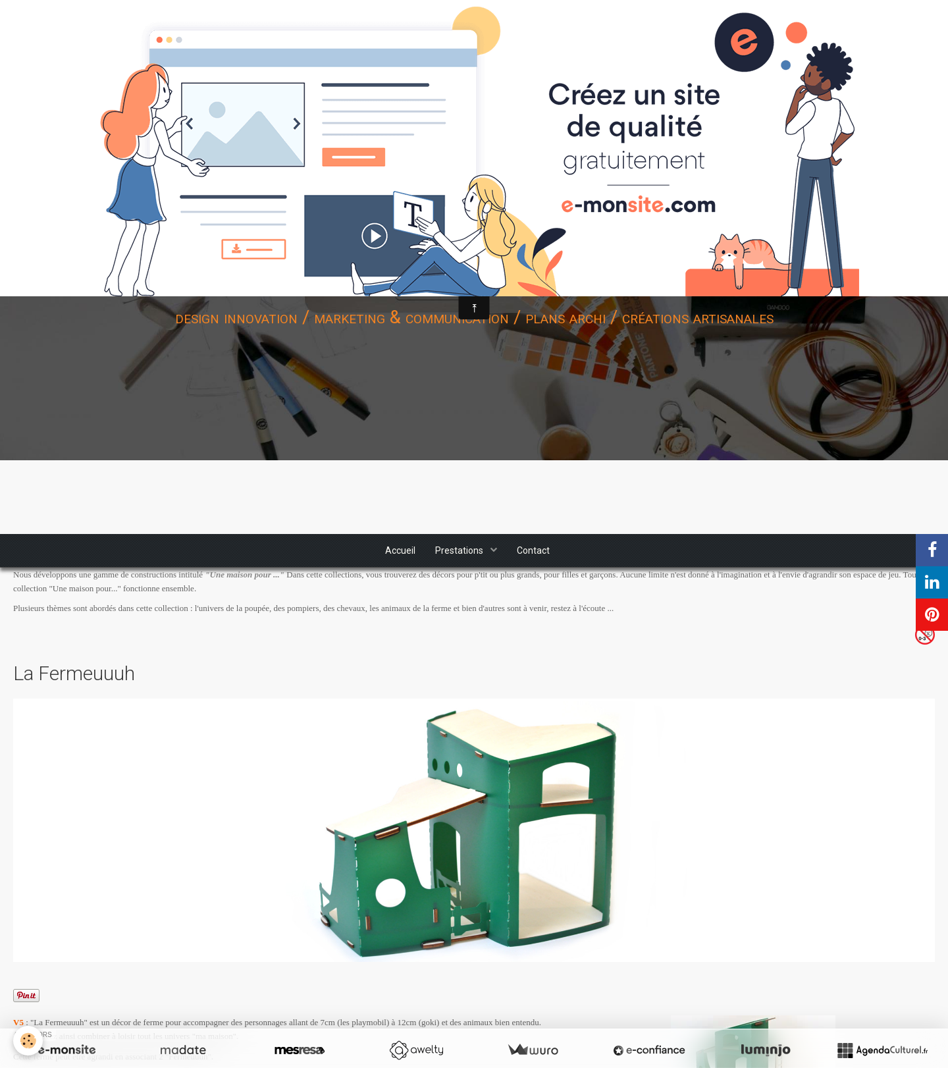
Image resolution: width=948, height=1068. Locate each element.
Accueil (400, 550)
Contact (533, 550)
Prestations (460, 550)
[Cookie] (28, 1040)
